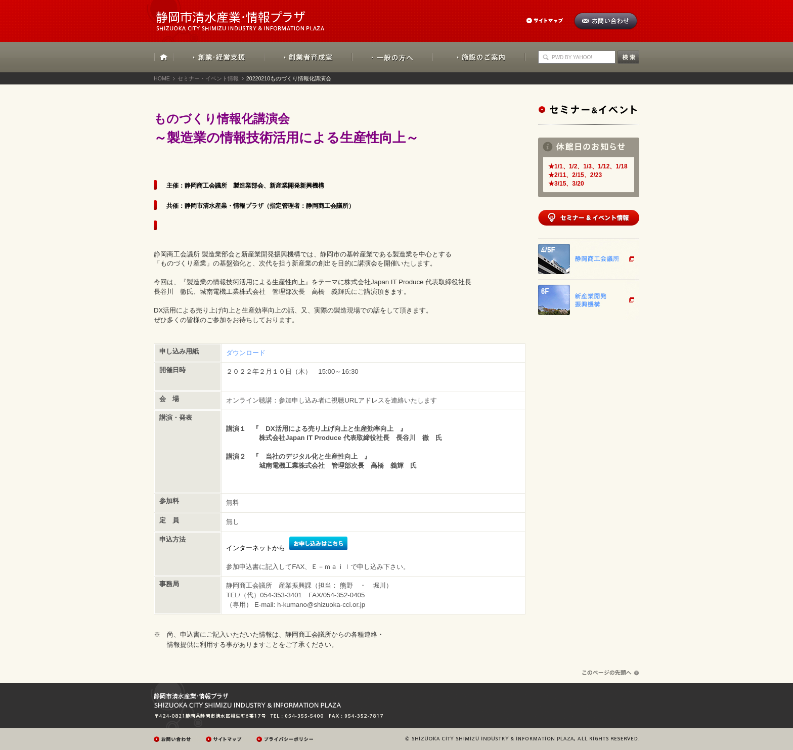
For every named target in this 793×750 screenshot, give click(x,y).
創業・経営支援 (219, 57)
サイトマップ (549, 20)
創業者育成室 (308, 57)
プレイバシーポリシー (286, 739)
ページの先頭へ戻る (610, 673)
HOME (164, 57)
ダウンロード (246, 353)
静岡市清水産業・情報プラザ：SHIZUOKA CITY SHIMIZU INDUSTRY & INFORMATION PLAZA (249, 15)
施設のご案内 (478, 57)
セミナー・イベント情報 (208, 78)
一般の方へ (392, 57)
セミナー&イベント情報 (588, 115)
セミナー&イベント (588, 218)
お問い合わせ (606, 21)
